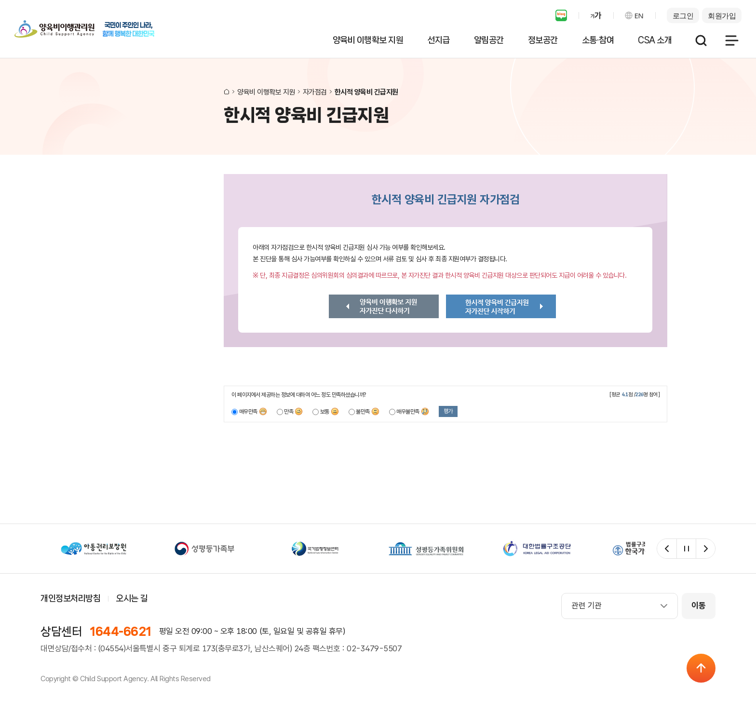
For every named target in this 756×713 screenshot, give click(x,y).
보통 (329, 411)
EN (639, 15)
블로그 (561, 15)
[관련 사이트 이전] (666, 548)
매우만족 (253, 411)
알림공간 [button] (489, 40)
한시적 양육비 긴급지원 (366, 92)
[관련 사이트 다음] (705, 548)
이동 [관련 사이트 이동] (698, 605)
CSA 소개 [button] (655, 40)
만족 (293, 411)
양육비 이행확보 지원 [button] (368, 40)
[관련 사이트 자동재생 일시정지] (686, 548)
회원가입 (722, 15)
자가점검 (315, 92)
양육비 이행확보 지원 (266, 92)
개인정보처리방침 (70, 598)
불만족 (367, 411)
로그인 (683, 15)
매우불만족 (412, 411)
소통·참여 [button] (598, 40)
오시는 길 (132, 598)
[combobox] (619, 606)
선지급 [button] (438, 40)
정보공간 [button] (543, 40)
